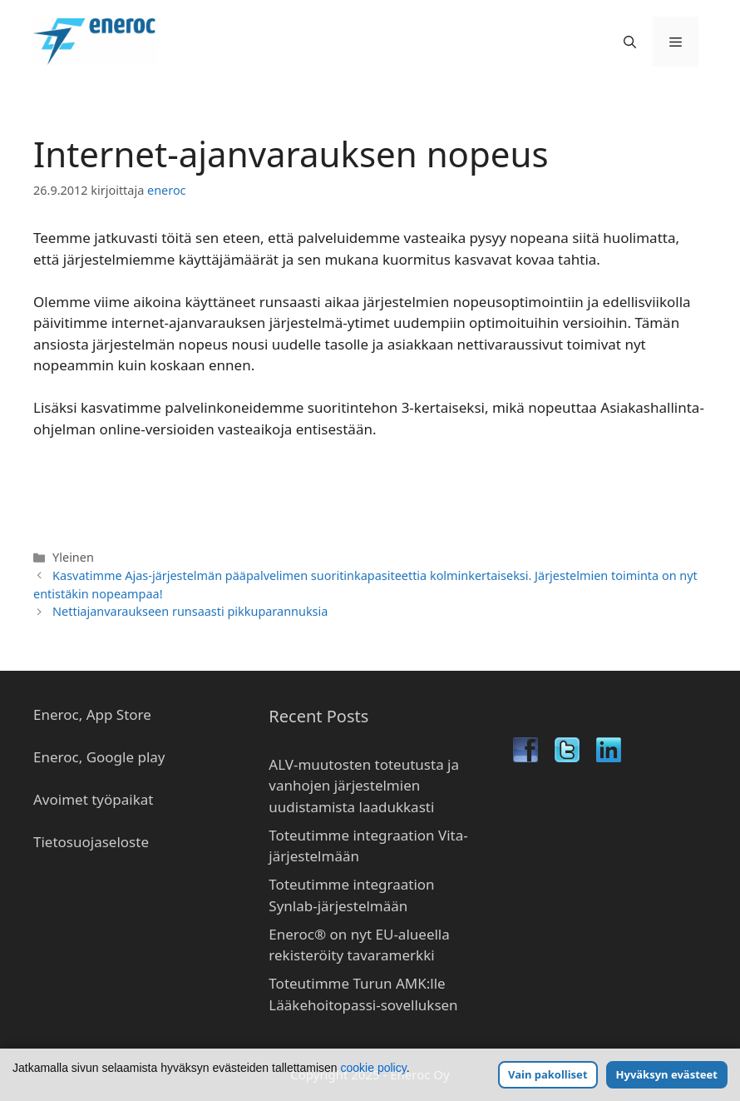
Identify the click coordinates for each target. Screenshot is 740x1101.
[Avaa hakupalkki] (630, 42)
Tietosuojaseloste (91, 841)
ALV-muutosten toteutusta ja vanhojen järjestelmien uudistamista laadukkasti (364, 785)
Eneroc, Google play (99, 756)
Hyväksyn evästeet (667, 1074)
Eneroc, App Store (92, 714)
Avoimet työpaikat (93, 799)
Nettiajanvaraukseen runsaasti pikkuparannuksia (190, 611)
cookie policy (374, 1067)
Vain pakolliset (547, 1074)
